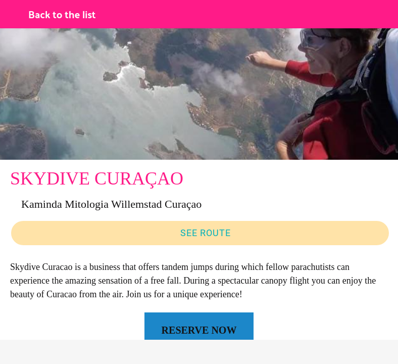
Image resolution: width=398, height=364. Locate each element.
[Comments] (103, 352)
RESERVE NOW (199, 330)
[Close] (14, 14)
